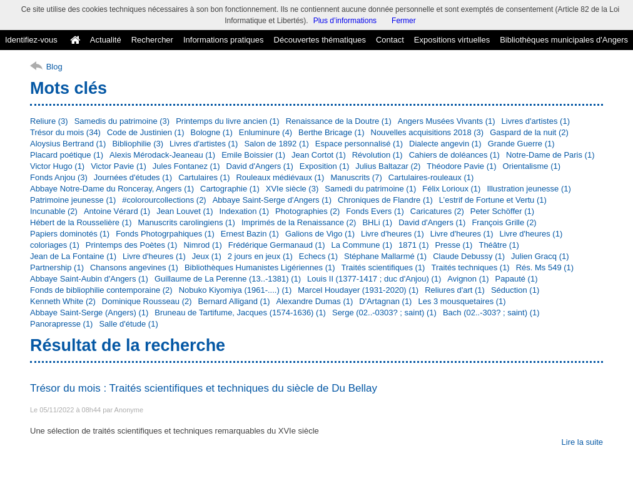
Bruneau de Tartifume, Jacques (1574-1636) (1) (240, 312)
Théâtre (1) (499, 245)
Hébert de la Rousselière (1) (81, 222)
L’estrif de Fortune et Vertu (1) (493, 200)
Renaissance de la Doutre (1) (339, 121)
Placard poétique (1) (66, 155)
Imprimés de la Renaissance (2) (299, 222)
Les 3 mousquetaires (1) (461, 301)
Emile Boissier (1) (253, 155)
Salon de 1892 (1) (276, 143)
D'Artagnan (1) (385, 301)
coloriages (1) (54, 245)
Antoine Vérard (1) (117, 211)
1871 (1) (413, 245)
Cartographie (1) (230, 188)
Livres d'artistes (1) (536, 121)
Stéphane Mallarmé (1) (385, 256)
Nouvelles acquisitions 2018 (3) (427, 132)
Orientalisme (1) (531, 166)
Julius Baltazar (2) (387, 166)
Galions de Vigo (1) (320, 233)
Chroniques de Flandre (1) (385, 200)
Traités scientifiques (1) (383, 267)
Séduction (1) (515, 290)
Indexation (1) (244, 211)
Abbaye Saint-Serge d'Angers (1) (272, 200)
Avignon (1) (468, 278)
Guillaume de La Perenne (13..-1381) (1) (227, 278)
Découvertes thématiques (320, 39)
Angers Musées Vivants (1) (446, 121)
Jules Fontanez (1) (186, 166)
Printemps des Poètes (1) (132, 245)
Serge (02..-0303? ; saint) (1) (384, 312)
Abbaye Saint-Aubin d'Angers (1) (89, 278)
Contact (390, 39)
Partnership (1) (57, 267)
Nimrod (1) (202, 245)
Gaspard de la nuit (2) (529, 132)
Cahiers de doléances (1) (454, 155)
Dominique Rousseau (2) (147, 301)
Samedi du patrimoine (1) (370, 188)
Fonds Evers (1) (374, 211)
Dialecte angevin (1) (445, 143)
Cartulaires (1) (204, 177)
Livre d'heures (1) (392, 233)
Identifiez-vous (31, 39)
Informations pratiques (223, 39)
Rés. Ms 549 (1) (545, 267)
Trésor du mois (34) (65, 132)
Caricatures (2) (437, 211)
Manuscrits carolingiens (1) (186, 222)
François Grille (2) (504, 222)
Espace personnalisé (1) (359, 143)
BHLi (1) (377, 222)
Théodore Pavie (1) (461, 166)
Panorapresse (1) (61, 323)
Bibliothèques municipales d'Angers (564, 39)
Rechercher (152, 39)
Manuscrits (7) (356, 177)
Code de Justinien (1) (146, 132)
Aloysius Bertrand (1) (68, 143)
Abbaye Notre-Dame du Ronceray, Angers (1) (112, 188)
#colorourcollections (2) (164, 200)
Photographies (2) (307, 211)
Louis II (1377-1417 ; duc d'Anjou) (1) (374, 278)
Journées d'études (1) (133, 177)
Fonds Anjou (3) (59, 177)
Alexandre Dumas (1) (314, 301)
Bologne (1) (212, 132)
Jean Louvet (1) (184, 211)
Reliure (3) (49, 121)
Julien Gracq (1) (540, 256)
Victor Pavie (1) (118, 166)
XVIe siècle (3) (292, 188)
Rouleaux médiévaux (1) (280, 177)
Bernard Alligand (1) (234, 301)
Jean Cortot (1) (318, 155)
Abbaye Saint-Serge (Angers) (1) (89, 312)
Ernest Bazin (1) (250, 233)
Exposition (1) (324, 166)
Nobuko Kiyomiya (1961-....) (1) (235, 290)
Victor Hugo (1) (57, 166)
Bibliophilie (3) (137, 143)
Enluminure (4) (265, 132)
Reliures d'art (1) (455, 290)
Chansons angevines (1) (134, 267)
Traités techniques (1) (470, 267)
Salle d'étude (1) (128, 323)
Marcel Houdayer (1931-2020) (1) (358, 290)
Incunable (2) (54, 211)
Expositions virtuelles (452, 39)
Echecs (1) (318, 256)
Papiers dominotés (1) (69, 233)
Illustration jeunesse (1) (528, 188)
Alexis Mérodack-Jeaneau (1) (162, 155)
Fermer (404, 20)
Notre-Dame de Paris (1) (550, 155)
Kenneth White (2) (63, 301)
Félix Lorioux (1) (451, 188)
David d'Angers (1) (259, 166)
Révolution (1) (377, 155)
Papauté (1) (516, 278)
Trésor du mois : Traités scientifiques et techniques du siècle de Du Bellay (203, 388)
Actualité (105, 39)
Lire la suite (582, 442)
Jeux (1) (206, 256)
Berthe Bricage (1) (331, 132)
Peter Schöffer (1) (502, 211)
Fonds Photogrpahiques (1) (165, 233)
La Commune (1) (362, 245)
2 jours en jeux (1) (260, 256)
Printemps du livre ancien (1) (227, 121)
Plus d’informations (345, 20)
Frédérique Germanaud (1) (276, 245)
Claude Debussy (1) (469, 256)
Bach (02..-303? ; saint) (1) (491, 312)
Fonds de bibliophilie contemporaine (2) (101, 290)
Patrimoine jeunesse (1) (73, 200)
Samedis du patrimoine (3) (122, 121)
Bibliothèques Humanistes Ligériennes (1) (260, 267)
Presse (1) (453, 245)
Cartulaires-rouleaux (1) (431, 177)
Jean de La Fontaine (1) (73, 256)
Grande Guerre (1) (521, 143)
